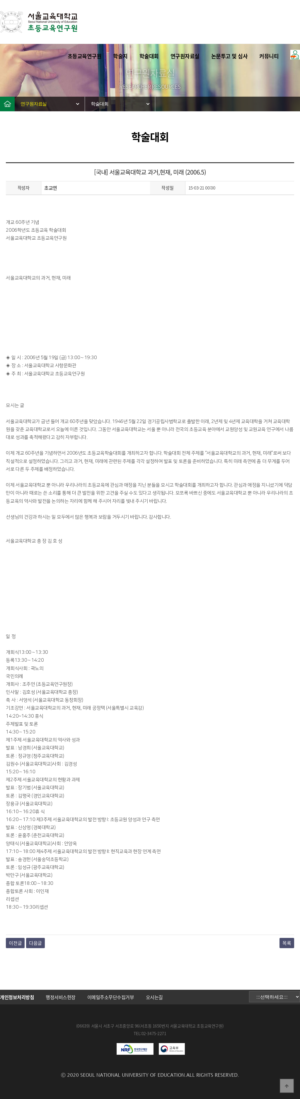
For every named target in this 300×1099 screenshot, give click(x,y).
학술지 (120, 56)
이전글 (15, 942)
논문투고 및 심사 (229, 56)
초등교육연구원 (85, 56)
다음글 (35, 942)
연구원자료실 (185, 56)
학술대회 (149, 56)
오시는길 (154, 997)
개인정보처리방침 (17, 997)
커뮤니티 (269, 56)
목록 (286, 942)
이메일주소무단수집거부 (110, 997)
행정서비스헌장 (61, 997)
